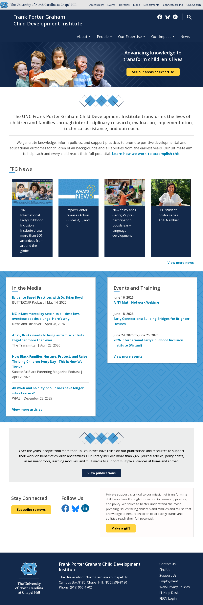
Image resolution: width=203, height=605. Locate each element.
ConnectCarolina (173, 5)
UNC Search (194, 5)
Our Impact (162, 36)
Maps (136, 5)
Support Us (167, 575)
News (185, 36)
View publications (101, 473)
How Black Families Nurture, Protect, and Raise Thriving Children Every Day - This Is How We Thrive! (49, 361)
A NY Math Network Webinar (137, 302)
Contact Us (167, 564)
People (104, 36)
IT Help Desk (169, 592)
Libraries (124, 5)
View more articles (27, 409)
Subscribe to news (31, 509)
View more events (128, 356)
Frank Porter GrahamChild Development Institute (47, 20)
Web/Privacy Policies (174, 587)
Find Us (164, 569)
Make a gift (120, 528)
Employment (168, 581)
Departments (151, 5)
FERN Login (168, 598)
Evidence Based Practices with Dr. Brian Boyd (47, 297)
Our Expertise (131, 36)
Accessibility (96, 5)
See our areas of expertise (153, 72)
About (84, 36)
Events (111, 5)
